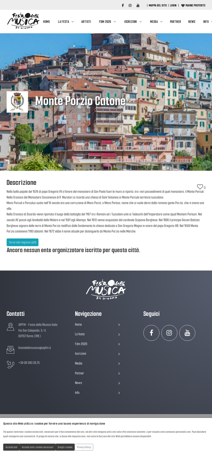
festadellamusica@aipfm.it (34, 347)
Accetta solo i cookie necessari (37, 447)
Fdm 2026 (105, 21)
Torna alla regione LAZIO (22, 242)
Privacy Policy (84, 447)
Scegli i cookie (65, 447)
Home (46, 21)
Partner (175, 21)
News (191, 21)
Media (154, 21)
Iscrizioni (130, 21)
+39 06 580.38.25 (29, 362)
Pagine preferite (195, 5)
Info (97, 392)
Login (173, 5)
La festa (63, 21)
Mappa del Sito (158, 5)
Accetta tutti (11, 447)
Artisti (86, 21)
